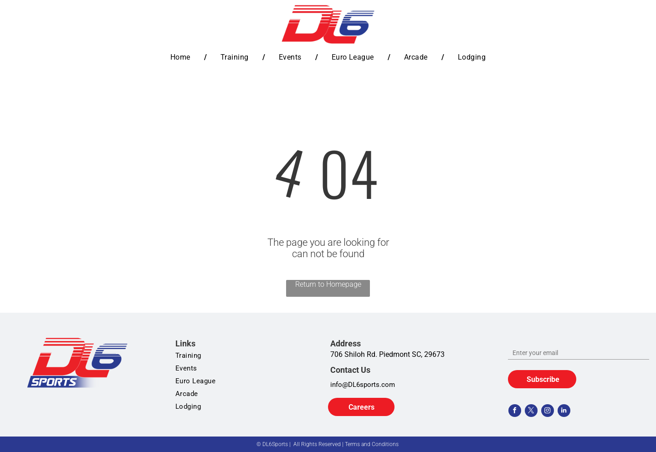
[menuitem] (182, 57)
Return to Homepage (328, 284)
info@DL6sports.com (362, 385)
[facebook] (514, 411)
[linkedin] (564, 411)
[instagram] (547, 411)
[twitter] (531, 411)
